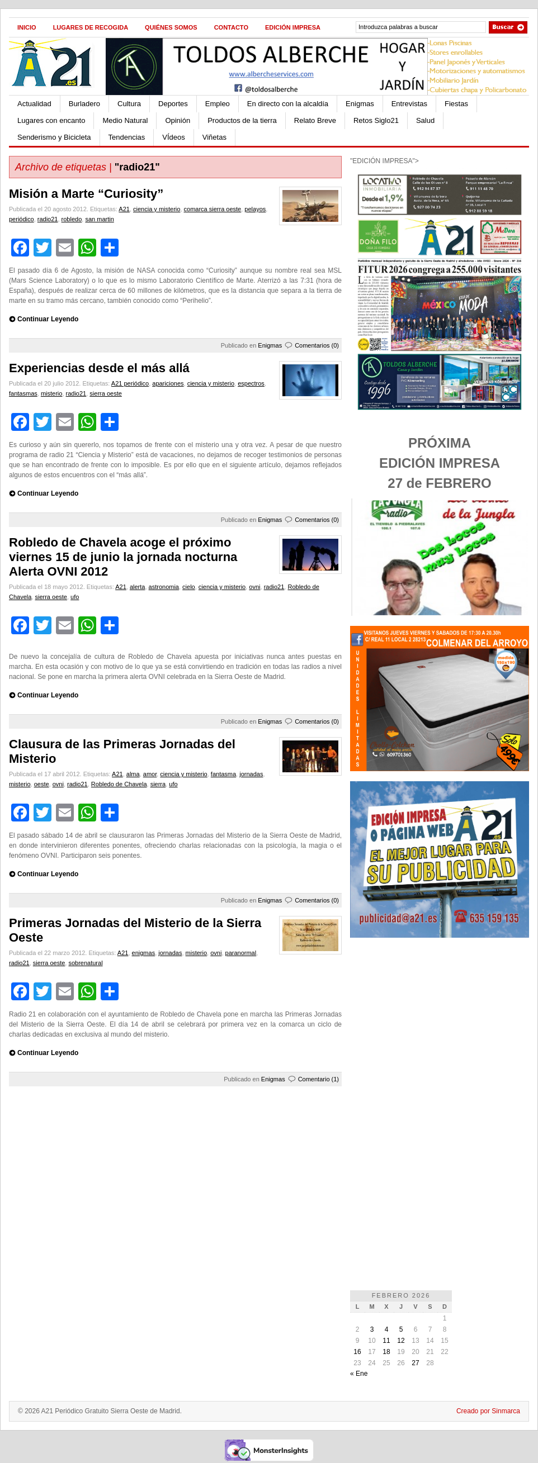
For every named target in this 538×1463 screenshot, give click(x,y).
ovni (254, 586)
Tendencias (126, 137)
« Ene (358, 1374)
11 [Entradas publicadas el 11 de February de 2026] (386, 1341)
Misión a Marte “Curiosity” (86, 194)
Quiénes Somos (171, 27)
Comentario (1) (318, 1079)
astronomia (164, 586)
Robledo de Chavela (119, 784)
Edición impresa (292, 27)
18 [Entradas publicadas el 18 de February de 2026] (386, 1352)
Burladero (84, 103)
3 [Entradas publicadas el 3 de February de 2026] (372, 1329)
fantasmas (23, 393)
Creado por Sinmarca (488, 1411)
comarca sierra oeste (213, 209)
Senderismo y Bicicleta (54, 137)
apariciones (167, 383)
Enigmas (360, 103)
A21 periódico (130, 383)
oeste (41, 784)
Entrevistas (409, 103)
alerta (137, 586)
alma (133, 774)
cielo (188, 586)
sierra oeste (105, 393)
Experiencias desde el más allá (99, 368)
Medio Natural (125, 120)
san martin (99, 219)
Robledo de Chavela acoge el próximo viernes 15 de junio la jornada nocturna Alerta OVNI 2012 (123, 556)
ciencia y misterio (156, 209)
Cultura (129, 103)
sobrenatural (85, 963)
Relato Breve (315, 120)
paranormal (241, 952)
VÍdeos (173, 137)
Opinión (177, 120)
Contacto (231, 27)
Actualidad (34, 103)
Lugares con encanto (51, 120)
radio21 (47, 219)
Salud (425, 120)
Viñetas (214, 137)
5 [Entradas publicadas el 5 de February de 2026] (401, 1329)
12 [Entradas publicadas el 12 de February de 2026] (400, 1341)
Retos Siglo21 (376, 120)
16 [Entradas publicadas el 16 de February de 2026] (357, 1352)
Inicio (26, 27)
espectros (251, 383)
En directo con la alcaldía (287, 103)
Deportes (173, 103)
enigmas (143, 952)
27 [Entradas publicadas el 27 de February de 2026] (415, 1363)
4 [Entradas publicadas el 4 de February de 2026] (387, 1329)
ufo (74, 596)
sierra (158, 784)
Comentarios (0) (317, 345)
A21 (124, 209)
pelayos (255, 209)
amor (150, 774)
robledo (72, 219)
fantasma (223, 774)
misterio (52, 393)
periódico (21, 219)
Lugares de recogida (90, 27)
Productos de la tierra (242, 120)
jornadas (251, 774)
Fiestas (456, 103)
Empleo (217, 103)
